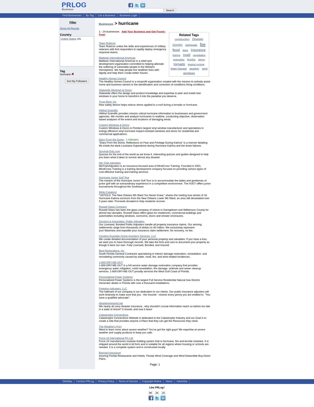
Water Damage (179, 68)
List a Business (106, 15)
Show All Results (69, 28)
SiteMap (67, 381)
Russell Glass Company (113, 206)
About (169, 381)
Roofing (191, 59)
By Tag (90, 15)
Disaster (197, 39)
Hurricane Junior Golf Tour (114, 177)
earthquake (191, 45)
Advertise (182, 381)
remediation (199, 55)
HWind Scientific (108, 110)
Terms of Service (128, 381)
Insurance (198, 50)
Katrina (176, 55)
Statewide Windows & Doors (115, 90)
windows (189, 73)
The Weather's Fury (110, 326)
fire (203, 44)
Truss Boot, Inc (107, 101)
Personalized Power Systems (116, 276)
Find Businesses (72, 15)
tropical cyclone (196, 64)
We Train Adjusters (110, 162)
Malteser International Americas (117, 57)
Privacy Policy (106, 381)
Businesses (106, 23)
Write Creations (108, 192)
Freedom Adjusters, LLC (113, 288)
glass (185, 50)
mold (186, 55)
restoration (178, 59)
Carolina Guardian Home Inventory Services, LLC (127, 236)
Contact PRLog (85, 381)
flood (176, 50)
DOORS (178, 45)
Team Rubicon (107, 43)
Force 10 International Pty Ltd (116, 338)
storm (201, 59)
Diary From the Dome (111, 139)
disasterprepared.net (111, 303)
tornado (179, 64)
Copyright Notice (151, 381)
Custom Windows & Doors (114, 125)
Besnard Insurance (110, 352)
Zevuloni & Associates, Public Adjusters (121, 221)
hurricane (67, 74)
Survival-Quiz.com (109, 151)
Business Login (128, 15)
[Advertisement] (235, 81)
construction (182, 39)
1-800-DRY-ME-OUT (111, 262)
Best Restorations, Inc (111, 250)
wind (204, 68)
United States (68, 38)
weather (194, 68)
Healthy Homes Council (112, 78)
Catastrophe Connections (113, 314)
